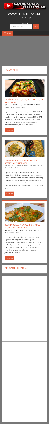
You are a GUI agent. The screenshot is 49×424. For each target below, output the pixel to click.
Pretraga (24, 23)
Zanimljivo (24, 107)
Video (12, 107)
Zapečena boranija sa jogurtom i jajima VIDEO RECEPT (24, 101)
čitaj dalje (9, 130)
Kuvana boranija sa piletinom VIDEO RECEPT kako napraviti (22, 226)
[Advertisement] (24, 50)
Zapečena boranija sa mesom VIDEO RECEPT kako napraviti (22, 162)
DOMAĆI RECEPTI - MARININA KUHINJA (30, 165)
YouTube (17, 107)
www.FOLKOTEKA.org (24, 13)
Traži (36, 27)
